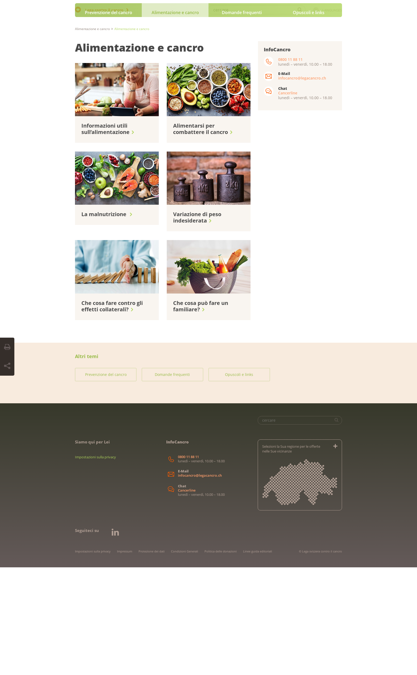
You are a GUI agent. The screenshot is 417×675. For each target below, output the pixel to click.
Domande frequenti (242, 120)
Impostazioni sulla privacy (95, 564)
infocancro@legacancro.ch (302, 185)
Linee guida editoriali (257, 659)
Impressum (124, 659)
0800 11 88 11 (290, 167)
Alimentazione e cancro (175, 120)
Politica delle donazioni (221, 659)
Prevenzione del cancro (108, 120)
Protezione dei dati (152, 659)
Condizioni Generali (184, 659)
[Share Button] (7, 366)
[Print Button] (7, 347)
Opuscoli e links (308, 120)
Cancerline (287, 200)
